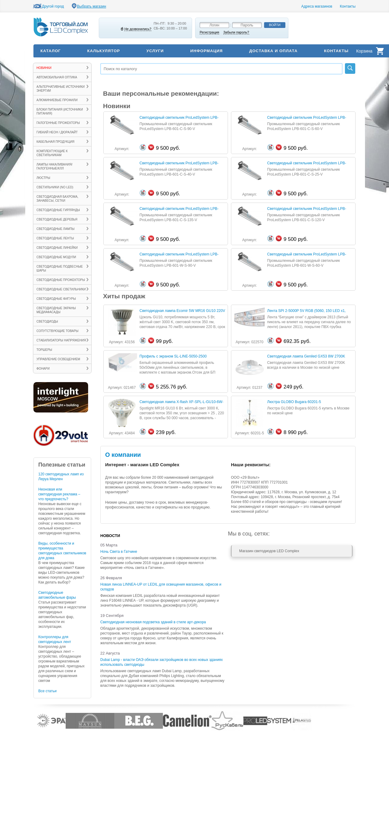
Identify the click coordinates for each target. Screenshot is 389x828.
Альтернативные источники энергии (60, 88)
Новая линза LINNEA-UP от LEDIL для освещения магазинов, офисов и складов (160, 586)
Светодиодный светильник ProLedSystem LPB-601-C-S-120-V (306, 209)
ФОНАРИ (43, 368)
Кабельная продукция (55, 141)
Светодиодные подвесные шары (59, 268)
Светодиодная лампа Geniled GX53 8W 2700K (306, 356)
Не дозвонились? (137, 29)
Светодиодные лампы (55, 229)
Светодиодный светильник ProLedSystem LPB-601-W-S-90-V (179, 254)
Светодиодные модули (56, 257)
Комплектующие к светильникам (51, 153)
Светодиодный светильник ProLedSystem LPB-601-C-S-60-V (306, 117)
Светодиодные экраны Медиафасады (56, 310)
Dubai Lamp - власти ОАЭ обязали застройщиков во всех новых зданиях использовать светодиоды (161, 662)
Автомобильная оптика (56, 77)
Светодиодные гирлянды (58, 210)
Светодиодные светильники (61, 289)
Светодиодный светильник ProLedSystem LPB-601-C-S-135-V (179, 209)
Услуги (155, 51)
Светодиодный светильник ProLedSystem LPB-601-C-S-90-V (179, 117)
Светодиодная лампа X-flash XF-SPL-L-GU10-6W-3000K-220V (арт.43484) (181, 402)
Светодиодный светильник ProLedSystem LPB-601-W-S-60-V (306, 254)
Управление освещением (58, 359)
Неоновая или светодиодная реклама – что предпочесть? (59, 494)
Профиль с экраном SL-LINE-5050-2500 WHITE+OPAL (173, 356)
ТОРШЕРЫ (44, 349)
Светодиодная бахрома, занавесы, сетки (57, 198)
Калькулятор (103, 51)
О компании (123, 454)
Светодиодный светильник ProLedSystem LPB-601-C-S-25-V (306, 163)
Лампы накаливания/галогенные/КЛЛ (54, 166)
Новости (110, 535)
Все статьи (47, 691)
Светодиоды (47, 321)
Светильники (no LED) (54, 187)
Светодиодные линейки (56, 247)
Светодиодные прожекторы (60, 280)
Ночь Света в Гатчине (118, 551)
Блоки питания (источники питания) (59, 111)
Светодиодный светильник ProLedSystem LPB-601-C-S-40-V (179, 163)
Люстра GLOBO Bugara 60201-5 (294, 402)
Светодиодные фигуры (56, 298)
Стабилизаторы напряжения (61, 340)
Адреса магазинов (316, 6)
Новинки (43, 68)
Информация (206, 51)
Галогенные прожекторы (58, 123)
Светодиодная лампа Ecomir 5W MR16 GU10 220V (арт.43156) (182, 311)
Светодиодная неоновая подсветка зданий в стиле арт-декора (153, 622)
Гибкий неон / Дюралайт (57, 132)
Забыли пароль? (236, 32)
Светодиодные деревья (56, 219)
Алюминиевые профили (56, 100)
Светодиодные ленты (55, 238)
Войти (275, 25)
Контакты (348, 6)
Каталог (50, 51)
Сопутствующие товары (57, 331)
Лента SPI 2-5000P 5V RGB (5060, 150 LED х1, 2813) (306, 311)
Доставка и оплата (273, 51)
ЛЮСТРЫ (43, 178)
